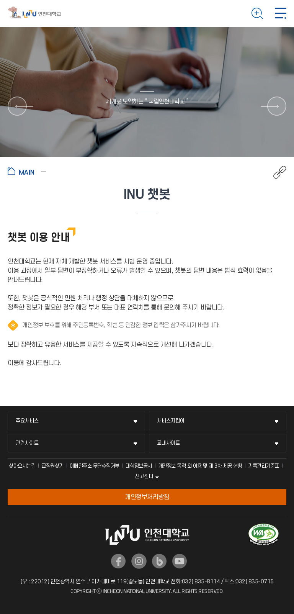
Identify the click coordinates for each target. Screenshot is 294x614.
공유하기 (275, 172)
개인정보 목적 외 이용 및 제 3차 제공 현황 (200, 466)
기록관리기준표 (263, 466)
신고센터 (144, 476)
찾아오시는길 (22, 466)
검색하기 (257, 13)
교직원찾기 (52, 466)
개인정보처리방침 (147, 497)
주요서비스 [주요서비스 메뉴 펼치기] (27, 421)
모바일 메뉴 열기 (280, 13)
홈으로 (27, 171)
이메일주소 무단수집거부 (94, 466)
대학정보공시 (139, 466)
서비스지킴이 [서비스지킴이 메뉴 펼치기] (171, 421)
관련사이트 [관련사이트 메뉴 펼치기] (27, 443)
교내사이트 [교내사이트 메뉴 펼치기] (168, 443)
